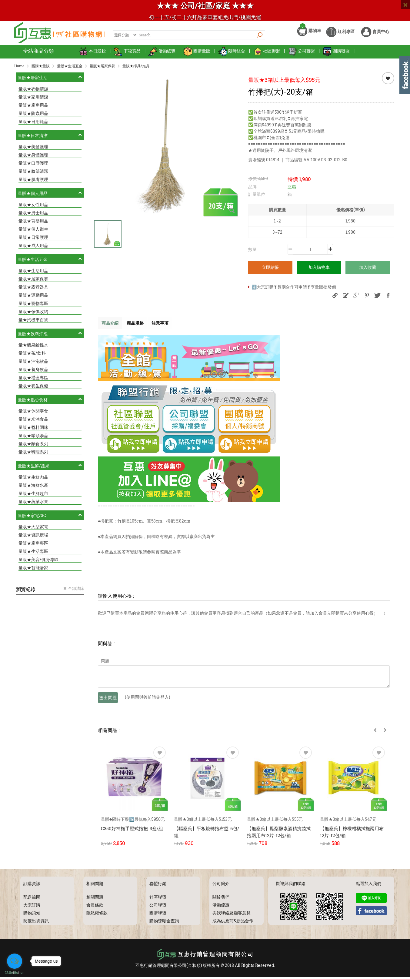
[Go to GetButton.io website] (14, 973)
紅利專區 (340, 35)
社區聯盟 (266, 54)
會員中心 (375, 35)
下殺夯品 (127, 54)
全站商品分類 (38, 54)
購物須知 (31, 915)
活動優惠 (220, 907)
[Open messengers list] (14, 961)
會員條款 (94, 907)
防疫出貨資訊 (36, 923)
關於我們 (220, 899)
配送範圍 (31, 899)
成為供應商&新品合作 (232, 923)
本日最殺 (92, 54)
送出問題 (108, 701)
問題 (105, 664)
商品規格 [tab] (138, 326)
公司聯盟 (301, 54)
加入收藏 (367, 270)
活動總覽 (161, 54)
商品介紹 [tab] (111, 326)
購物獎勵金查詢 (164, 923)
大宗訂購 (31, 907)
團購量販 (196, 54)
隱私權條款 (97, 915)
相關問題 (94, 899)
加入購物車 (319, 270)
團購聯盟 (336, 54)
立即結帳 (270, 270)
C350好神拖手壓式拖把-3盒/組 (132, 832)
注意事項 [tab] (165, 326)
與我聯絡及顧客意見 (231, 915)
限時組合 (231, 54)
